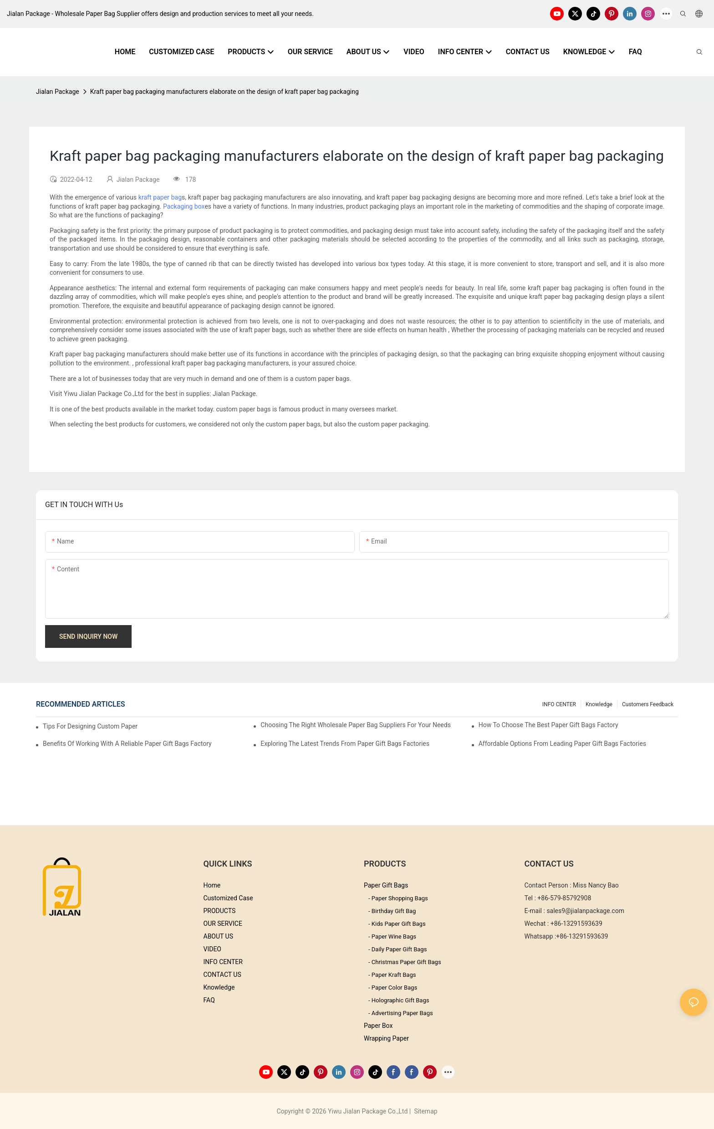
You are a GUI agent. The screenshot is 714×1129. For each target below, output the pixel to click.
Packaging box (183, 206)
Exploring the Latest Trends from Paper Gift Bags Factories (344, 743)
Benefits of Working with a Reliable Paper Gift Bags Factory (127, 743)
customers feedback (647, 704)
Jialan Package (57, 91)
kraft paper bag (160, 197)
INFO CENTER (559, 704)
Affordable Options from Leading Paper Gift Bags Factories (562, 743)
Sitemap (425, 1111)
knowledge (599, 704)
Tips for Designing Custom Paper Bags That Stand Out (91, 726)
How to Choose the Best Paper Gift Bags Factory (548, 725)
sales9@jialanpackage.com (585, 910)
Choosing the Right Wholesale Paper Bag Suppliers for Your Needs (355, 725)
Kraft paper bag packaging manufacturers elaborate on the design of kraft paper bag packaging (224, 91)
